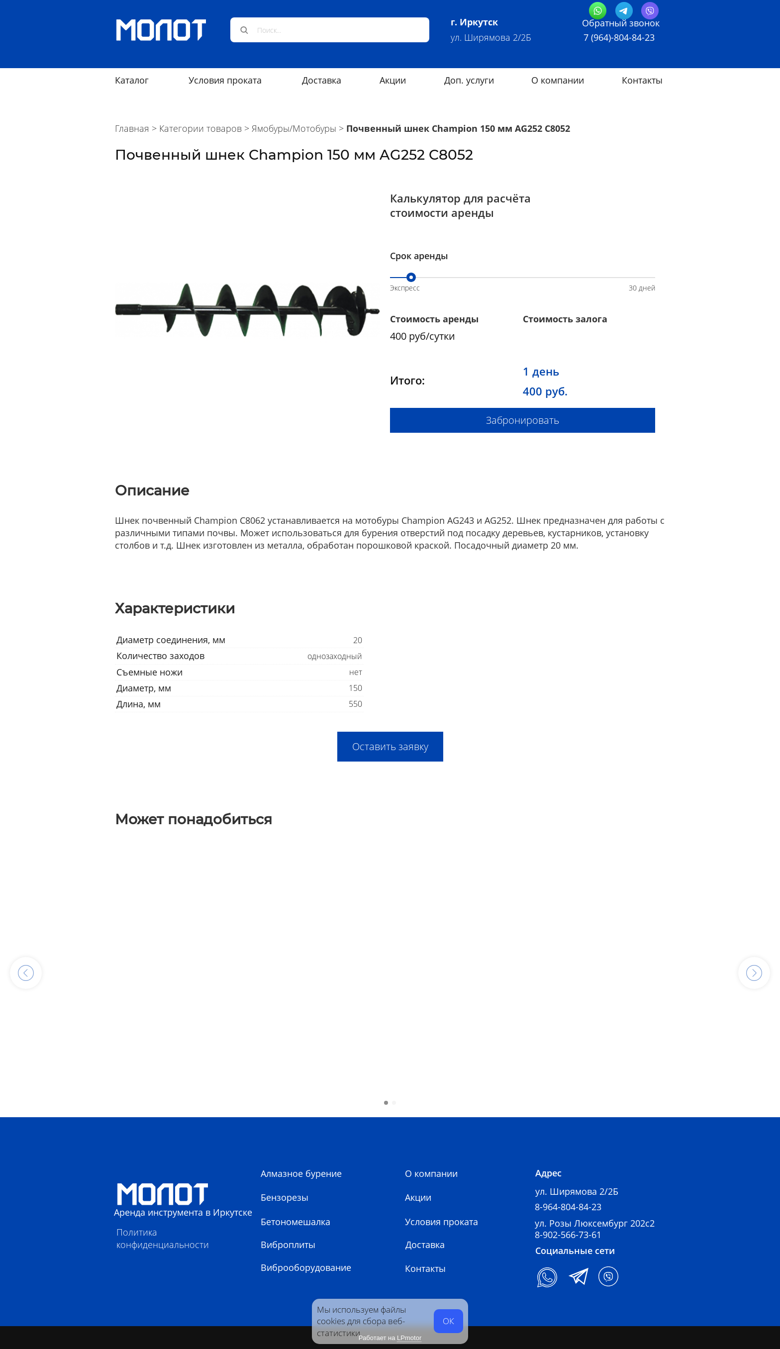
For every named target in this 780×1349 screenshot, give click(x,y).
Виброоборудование (306, 1267)
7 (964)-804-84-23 (619, 37)
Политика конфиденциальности (162, 1238)
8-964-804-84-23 (568, 1207)
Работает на (390, 1338)
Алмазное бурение (301, 1173)
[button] (26, 973)
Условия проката (225, 80)
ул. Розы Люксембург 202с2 (595, 1223)
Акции (393, 80)
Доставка (321, 80)
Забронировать (522, 420)
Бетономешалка (295, 1222)
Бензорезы (284, 1197)
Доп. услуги (469, 80)
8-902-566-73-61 (568, 1235)
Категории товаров (200, 128)
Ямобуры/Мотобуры (294, 128)
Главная (132, 128)
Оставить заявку (390, 746)
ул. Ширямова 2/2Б (491, 37)
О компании (557, 80)
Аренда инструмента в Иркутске (183, 1212)
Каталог (132, 80)
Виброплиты (288, 1245)
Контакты (642, 80)
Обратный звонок (621, 23)
